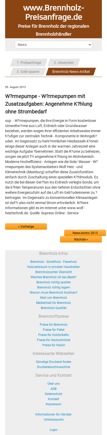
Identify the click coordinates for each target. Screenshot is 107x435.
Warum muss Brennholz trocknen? (53, 292)
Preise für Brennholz (53, 324)
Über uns (53, 383)
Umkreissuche (53, 419)
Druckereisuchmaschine (53, 367)
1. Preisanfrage (29, 63)
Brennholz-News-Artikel (71, 72)
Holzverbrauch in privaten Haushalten (53, 267)
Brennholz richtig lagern (53, 287)
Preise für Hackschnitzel (53, 340)
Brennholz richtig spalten (53, 282)
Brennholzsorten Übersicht (53, 272)
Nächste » (81, 239)
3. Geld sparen (28, 72)
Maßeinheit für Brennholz (53, 303)
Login (53, 430)
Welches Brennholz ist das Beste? (53, 277)
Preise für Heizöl (53, 345)
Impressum (53, 404)
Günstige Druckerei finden (53, 362)
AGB (53, 389)
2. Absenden (64, 63)
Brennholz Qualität (53, 308)
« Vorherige (26, 226)
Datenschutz (53, 394)
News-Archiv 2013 (85, 233)
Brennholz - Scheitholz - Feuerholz (53, 262)
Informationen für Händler (53, 414)
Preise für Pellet (53, 330)
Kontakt (53, 399)
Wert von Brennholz (53, 297)
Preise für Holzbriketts (53, 335)
